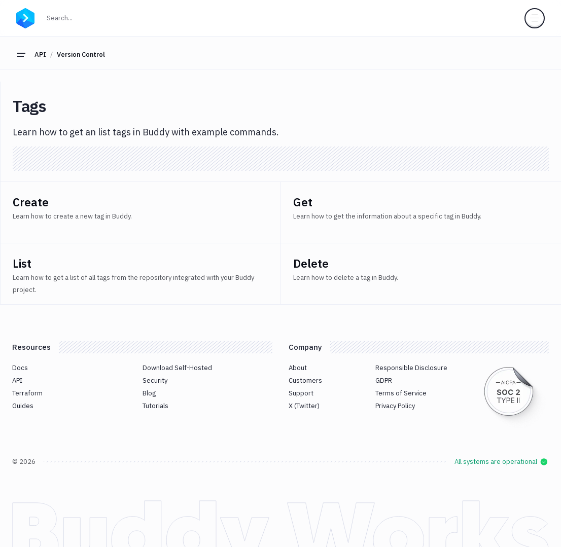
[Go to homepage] (25, 17)
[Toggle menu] (534, 18)
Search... (82, 17)
